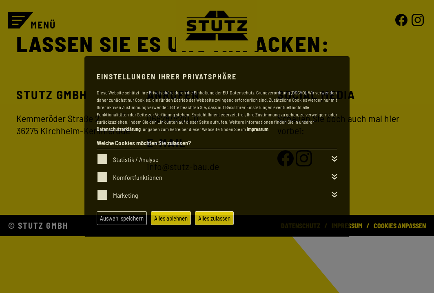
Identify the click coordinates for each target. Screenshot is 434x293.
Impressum (257, 129)
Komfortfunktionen (137, 177)
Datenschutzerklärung (119, 129)
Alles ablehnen (171, 218)
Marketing (125, 195)
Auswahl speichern (122, 218)
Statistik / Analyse (136, 159)
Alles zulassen (214, 218)
